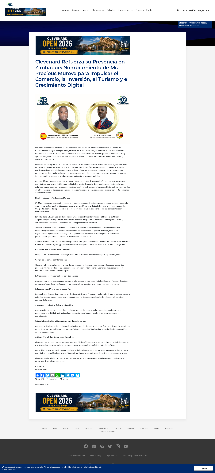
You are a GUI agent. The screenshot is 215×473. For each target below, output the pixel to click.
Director (88, 428)
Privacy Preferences (9, 469)
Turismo (85, 10)
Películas (111, 10)
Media (149, 10)
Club (55, 428)
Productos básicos (107, 431)
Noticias (140, 10)
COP (77, 428)
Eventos (65, 10)
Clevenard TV (103, 428)
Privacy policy (95, 455)
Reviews (131, 428)
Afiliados (117, 428)
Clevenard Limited (140, 455)
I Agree (203, 468)
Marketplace (98, 10)
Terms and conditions (76, 455)
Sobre (44, 428)
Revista (75, 10)
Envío (156, 428)
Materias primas (125, 10)
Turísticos (169, 428)
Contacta (144, 428)
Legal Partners (111, 455)
